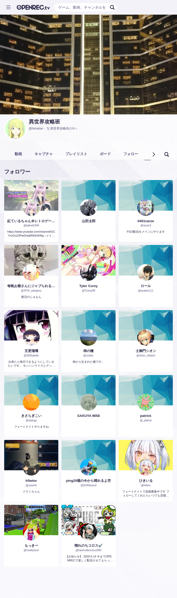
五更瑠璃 (31, 351)
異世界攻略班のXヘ (61, 128)
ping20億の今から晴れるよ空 (88, 481)
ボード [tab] (105, 154)
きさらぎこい (31, 416)
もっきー (31, 545)
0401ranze (146, 221)
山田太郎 (88, 221)
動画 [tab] (18, 154)
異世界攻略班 (44, 122)
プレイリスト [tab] (76, 154)
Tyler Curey (88, 286)
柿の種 (88, 351)
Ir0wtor (31, 481)
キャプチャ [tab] (44, 154)
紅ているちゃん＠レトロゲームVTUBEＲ (31, 221)
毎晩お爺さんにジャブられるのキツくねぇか (31, 286)
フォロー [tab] (130, 154)
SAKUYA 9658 (88, 416)
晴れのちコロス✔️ (88, 545)
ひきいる (146, 481)
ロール (146, 286)
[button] (153, 154)
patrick (145, 416)
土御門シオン (146, 351)
